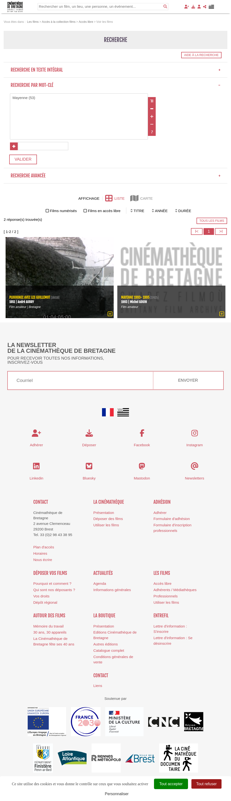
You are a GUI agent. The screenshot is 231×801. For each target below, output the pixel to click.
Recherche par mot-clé (116, 85)
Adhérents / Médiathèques (175, 590)
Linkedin (36, 478)
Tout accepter (171, 784)
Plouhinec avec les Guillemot (29, 297)
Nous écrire (42, 560)
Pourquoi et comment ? (52, 584)
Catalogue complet (108, 651)
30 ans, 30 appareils (50, 632)
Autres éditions (105, 644)
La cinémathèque (108, 502)
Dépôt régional (45, 603)
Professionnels (166, 596)
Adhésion (162, 502)
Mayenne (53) (79, 98)
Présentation (103, 513)
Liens (97, 686)
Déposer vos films (50, 573)
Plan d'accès (43, 547)
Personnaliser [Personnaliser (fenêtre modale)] (117, 794)
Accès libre (162, 584)
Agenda (99, 584)
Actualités (103, 573)
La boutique (104, 616)
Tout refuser (206, 784)
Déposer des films (108, 519)
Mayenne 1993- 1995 (135, 297)
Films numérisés (63, 211)
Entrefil (161, 616)
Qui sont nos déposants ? (54, 590)
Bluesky (89, 478)
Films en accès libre (104, 211)
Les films (162, 573)
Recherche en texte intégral (116, 70)
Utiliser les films (106, 525)
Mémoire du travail (48, 626)
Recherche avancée (116, 176)
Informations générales (112, 590)
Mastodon (142, 478)
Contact (40, 502)
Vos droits (41, 596)
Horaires (40, 554)
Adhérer (160, 513)
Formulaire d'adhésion (172, 519)
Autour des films (49, 616)
